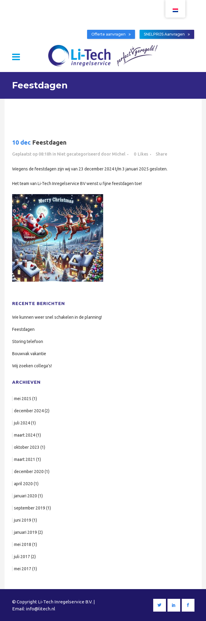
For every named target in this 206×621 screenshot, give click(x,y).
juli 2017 (22, 556)
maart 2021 (24, 459)
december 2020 (29, 471)
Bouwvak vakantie (29, 353)
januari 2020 (25, 495)
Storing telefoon (27, 341)
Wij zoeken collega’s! (32, 365)
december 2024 (29, 410)
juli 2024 (22, 422)
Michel (118, 154)
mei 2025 (22, 398)
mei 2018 (22, 544)
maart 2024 (24, 435)
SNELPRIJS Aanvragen (167, 34)
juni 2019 (22, 520)
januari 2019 (25, 532)
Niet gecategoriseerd (78, 154)
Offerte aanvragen (111, 34)
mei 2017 (22, 568)
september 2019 (29, 508)
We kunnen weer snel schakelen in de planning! (57, 317)
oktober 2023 (26, 447)
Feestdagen (23, 329)
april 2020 (23, 483)
